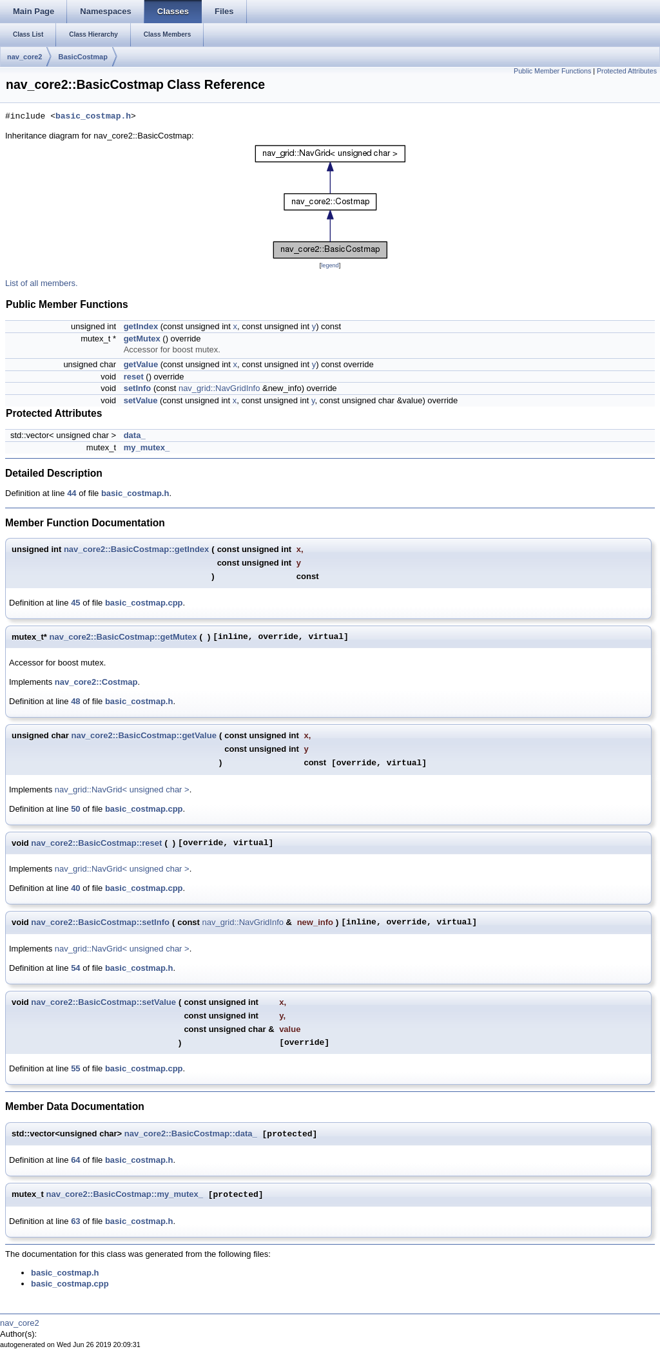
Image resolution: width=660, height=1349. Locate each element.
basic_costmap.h (93, 116)
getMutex (142, 338)
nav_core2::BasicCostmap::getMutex (123, 637)
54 (75, 968)
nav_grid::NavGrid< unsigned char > (122, 789)
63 (75, 1221)
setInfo (137, 388)
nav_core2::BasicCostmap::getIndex (136, 549)
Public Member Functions (552, 71)
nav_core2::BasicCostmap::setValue (103, 1002)
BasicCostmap (82, 57)
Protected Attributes (627, 71)
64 (75, 1160)
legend (329, 265)
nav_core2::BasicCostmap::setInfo (100, 922)
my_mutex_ (147, 447)
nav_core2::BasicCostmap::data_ (190, 1134)
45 (75, 603)
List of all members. (41, 283)
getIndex (141, 326)
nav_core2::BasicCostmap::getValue (143, 735)
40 (75, 888)
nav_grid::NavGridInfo (219, 388)
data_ (135, 435)
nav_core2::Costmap (96, 682)
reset (134, 376)
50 (75, 809)
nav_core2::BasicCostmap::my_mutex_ (124, 1195)
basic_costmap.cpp (144, 603)
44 (71, 493)
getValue (141, 364)
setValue (141, 400)
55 (75, 1068)
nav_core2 (24, 57)
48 (75, 701)
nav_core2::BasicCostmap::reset (96, 843)
